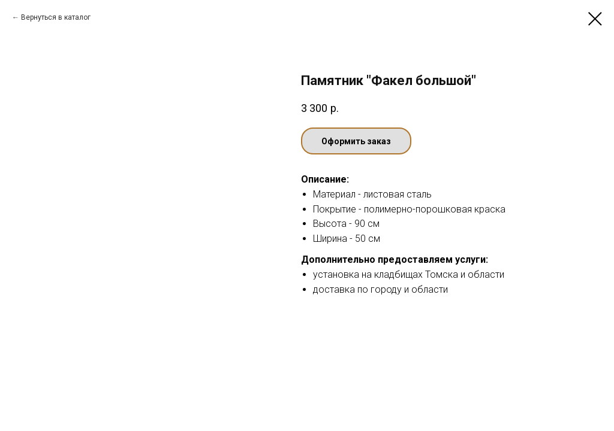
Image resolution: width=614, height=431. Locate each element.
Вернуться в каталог (56, 17)
